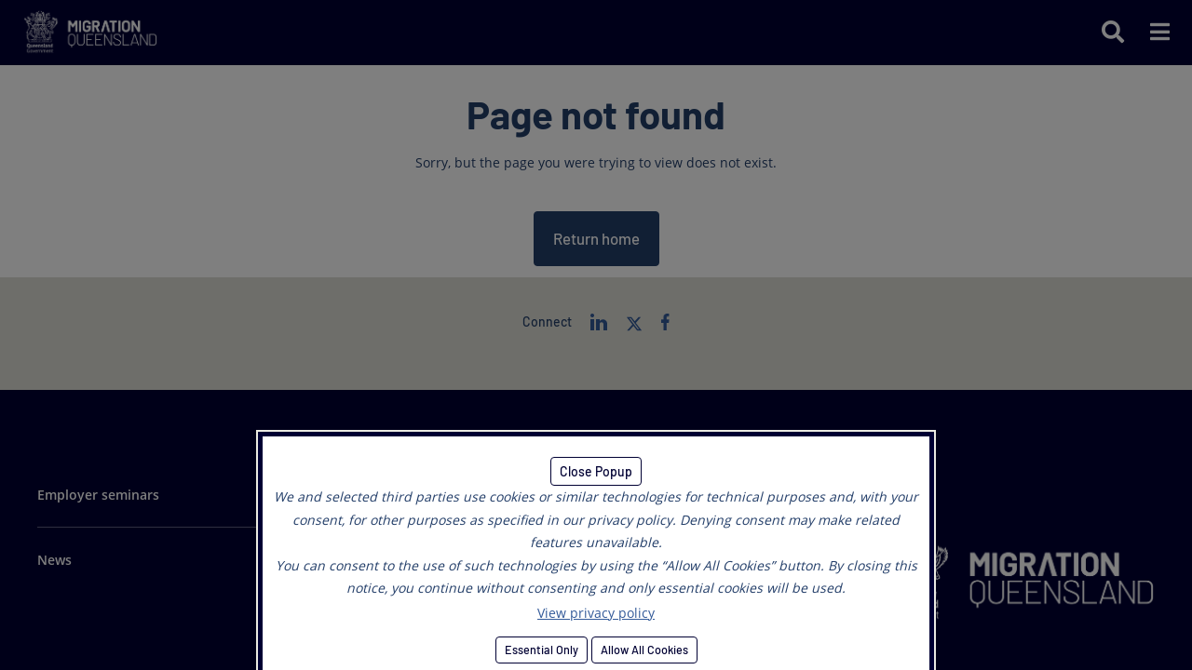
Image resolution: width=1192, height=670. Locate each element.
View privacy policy (596, 613)
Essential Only (541, 649)
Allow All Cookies (644, 649)
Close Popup (596, 471)
